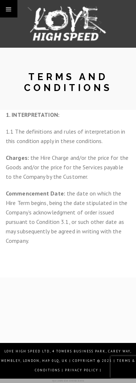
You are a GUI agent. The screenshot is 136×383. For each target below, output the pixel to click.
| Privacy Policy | (82, 370)
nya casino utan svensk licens (68, 380)
